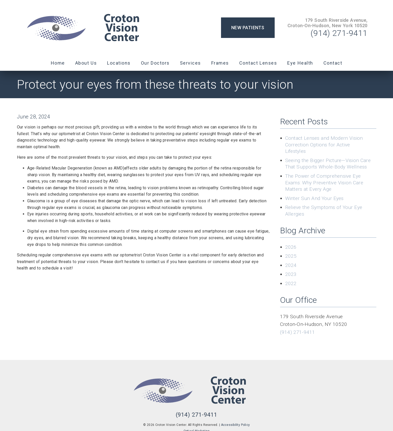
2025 (291, 256)
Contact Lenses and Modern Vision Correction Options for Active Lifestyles (324, 144)
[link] (90, 28)
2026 (291, 247)
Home (58, 63)
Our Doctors (155, 63)
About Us (86, 63)
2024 (291, 265)
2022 (291, 283)
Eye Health (300, 63)
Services (190, 63)
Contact (332, 63)
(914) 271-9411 (339, 33)
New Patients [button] (247, 27)
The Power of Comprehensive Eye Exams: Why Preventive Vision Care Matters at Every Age (324, 182)
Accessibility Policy (235, 425)
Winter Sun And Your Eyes (314, 198)
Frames (220, 63)
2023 (291, 274)
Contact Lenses (258, 63)
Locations (119, 63)
